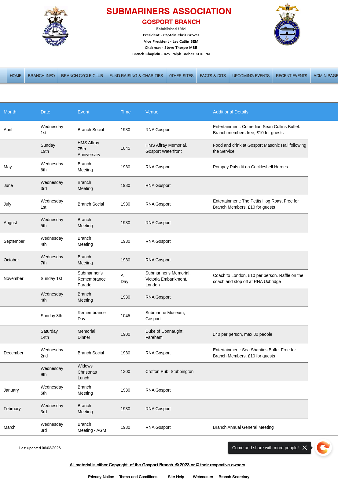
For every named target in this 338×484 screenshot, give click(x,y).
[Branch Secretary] (234, 477)
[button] (41, 75)
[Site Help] (176, 477)
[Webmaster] (203, 477)
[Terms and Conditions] (138, 477)
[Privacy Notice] (101, 477)
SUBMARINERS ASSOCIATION (168, 11)
